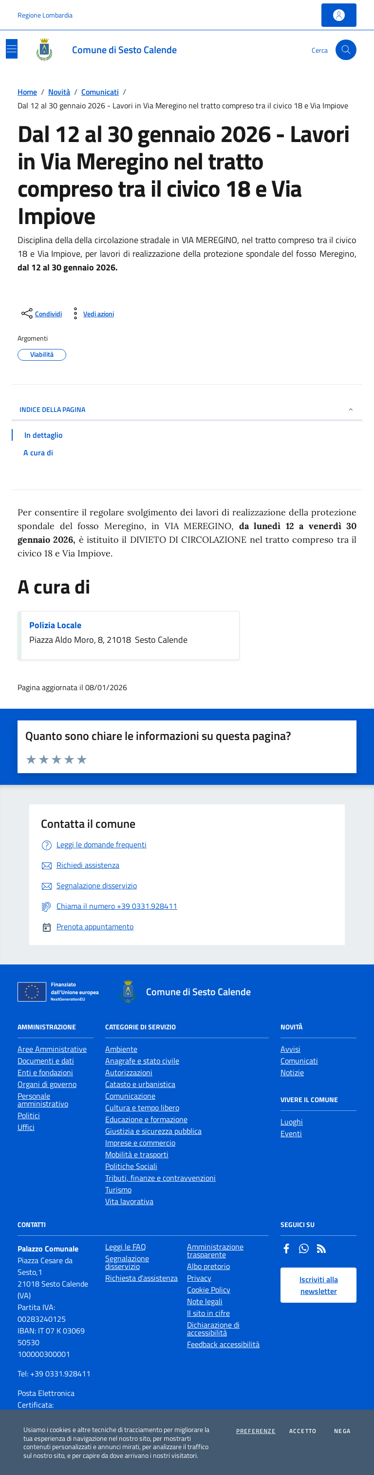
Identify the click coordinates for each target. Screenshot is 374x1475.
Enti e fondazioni (45, 1072)
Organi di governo (47, 1084)
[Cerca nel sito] (346, 50)
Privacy (199, 1278)
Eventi (291, 1133)
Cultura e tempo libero (142, 1107)
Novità (59, 92)
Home (27, 92)
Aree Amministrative (52, 1049)
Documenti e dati (46, 1060)
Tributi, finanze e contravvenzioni (160, 1178)
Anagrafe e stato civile (142, 1060)
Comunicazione (130, 1096)
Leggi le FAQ (125, 1246)
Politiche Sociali (131, 1166)
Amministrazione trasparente (215, 1250)
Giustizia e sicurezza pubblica (153, 1131)
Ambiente (121, 1049)
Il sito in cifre (208, 1313)
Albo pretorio (208, 1266)
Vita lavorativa (129, 1201)
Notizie (292, 1072)
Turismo (118, 1189)
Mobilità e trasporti (136, 1154)
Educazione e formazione (146, 1119)
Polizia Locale (55, 625)
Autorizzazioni (128, 1072)
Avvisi (290, 1049)
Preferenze (256, 1431)
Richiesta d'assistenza (141, 1278)
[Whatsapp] (304, 1249)
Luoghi (291, 1121)
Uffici (26, 1127)
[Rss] (321, 1249)
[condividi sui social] (41, 313)
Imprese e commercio (140, 1142)
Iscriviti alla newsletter (318, 1285)
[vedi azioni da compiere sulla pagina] (91, 313)
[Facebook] (286, 1249)
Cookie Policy (208, 1289)
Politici (29, 1115)
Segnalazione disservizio (127, 1262)
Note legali (205, 1301)
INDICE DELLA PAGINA (187, 409)
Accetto (303, 1431)
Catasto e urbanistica (140, 1084)
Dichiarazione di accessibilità (213, 1328)
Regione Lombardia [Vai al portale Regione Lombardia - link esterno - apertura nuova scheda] (45, 15)
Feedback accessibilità (223, 1344)
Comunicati (100, 92)
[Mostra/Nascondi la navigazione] (12, 49)
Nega (342, 1431)
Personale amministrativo (43, 1099)
